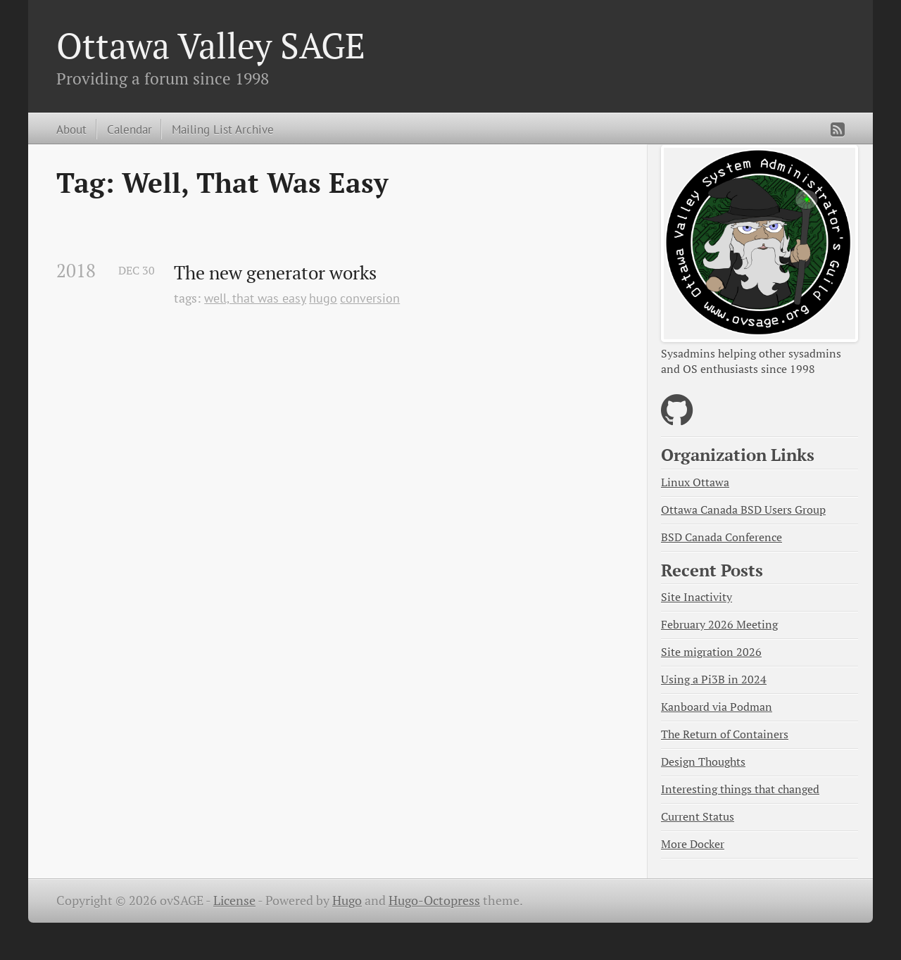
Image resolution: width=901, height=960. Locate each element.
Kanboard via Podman (716, 707)
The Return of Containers (724, 734)
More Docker (692, 844)
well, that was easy (255, 298)
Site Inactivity (696, 597)
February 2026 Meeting (719, 624)
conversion (370, 298)
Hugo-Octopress (434, 900)
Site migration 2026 (711, 652)
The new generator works (275, 273)
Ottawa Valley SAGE (210, 45)
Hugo (347, 900)
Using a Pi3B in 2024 (714, 679)
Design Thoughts (703, 761)
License (234, 900)
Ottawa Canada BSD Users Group (743, 510)
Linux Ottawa (695, 482)
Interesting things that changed (740, 789)
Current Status (697, 816)
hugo (323, 298)
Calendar (129, 129)
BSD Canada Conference (721, 537)
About (71, 129)
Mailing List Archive (223, 129)
